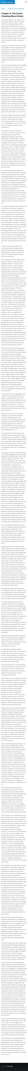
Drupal (9, 1066)
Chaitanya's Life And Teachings (16, 8)
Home (2, 8)
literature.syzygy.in (7, 2)
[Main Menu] (25, 2)
